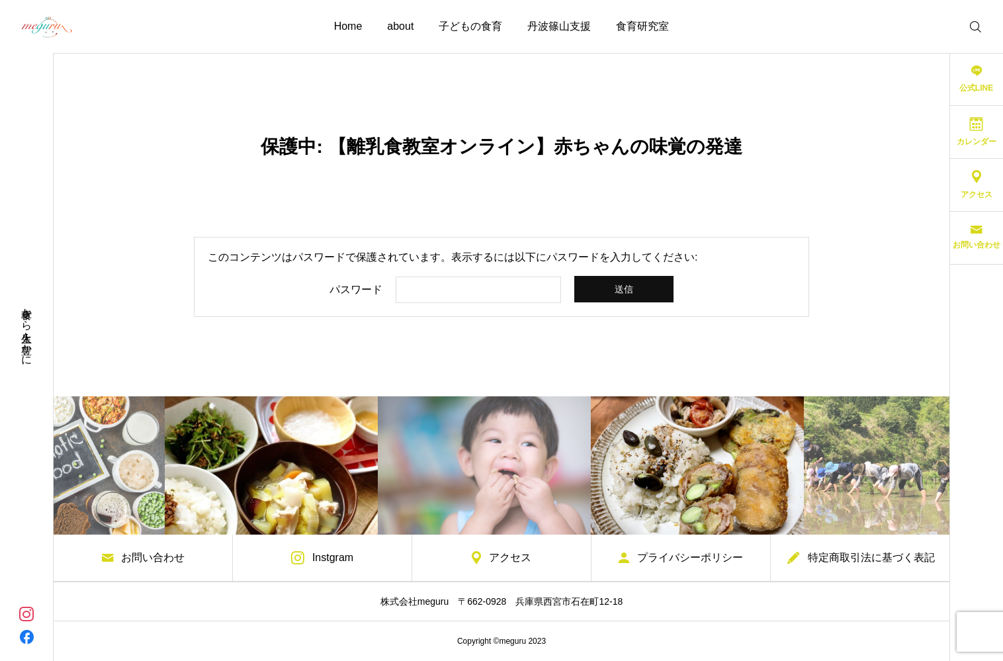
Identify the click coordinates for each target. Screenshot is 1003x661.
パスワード (355, 290)
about (400, 26)
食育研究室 (642, 26)
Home (348, 26)
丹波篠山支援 (559, 26)
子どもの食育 (470, 26)
